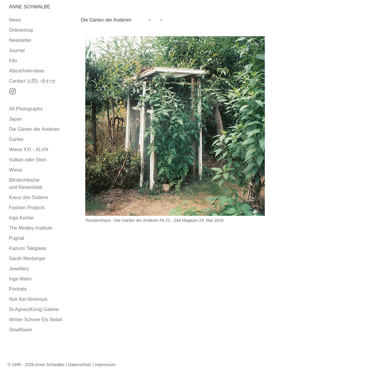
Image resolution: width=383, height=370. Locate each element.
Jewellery (19, 268)
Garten (16, 139)
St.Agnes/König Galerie (34, 309)
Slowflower (20, 329)
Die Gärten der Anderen (34, 129)
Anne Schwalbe (29, 6)
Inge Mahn (20, 278)
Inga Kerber (21, 217)
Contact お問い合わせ (32, 81)
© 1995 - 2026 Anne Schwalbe (35, 364)
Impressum (105, 364)
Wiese (15, 169)
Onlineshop (21, 30)
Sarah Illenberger (27, 258)
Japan (15, 119)
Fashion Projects (27, 207)
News (15, 19)
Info (13, 60)
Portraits (18, 289)
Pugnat (16, 238)
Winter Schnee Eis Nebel (35, 319)
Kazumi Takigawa (27, 248)
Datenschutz (79, 364)
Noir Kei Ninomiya (28, 299)
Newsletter (20, 40)
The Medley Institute (30, 228)
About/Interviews (26, 70)
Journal (17, 50)
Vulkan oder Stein (28, 159)
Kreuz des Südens (28, 197)
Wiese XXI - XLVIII (28, 149)
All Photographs (26, 108)
